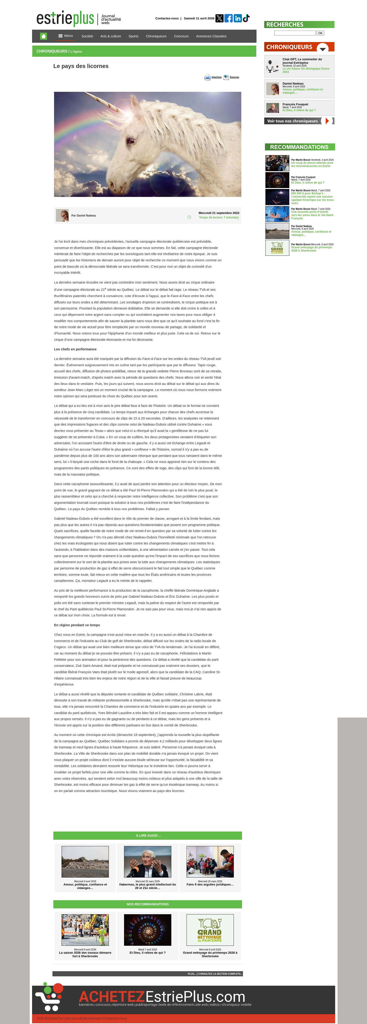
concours (102, 1004)
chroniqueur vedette (237, 1004)
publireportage (146, 1004)
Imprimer (217, 77)
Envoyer (234, 77)
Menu (66, 36)
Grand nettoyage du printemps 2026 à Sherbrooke (311, 249)
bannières (86, 1004)
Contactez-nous (167, 18)
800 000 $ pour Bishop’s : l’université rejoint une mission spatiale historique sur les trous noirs (312, 198)
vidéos (215, 1004)
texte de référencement (176, 1004)
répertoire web (123, 1004)
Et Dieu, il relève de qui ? (299, 110)
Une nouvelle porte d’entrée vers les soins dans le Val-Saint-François (312, 215)
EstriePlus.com (59, 1018)
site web (202, 1004)
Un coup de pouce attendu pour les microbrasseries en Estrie (312, 164)
